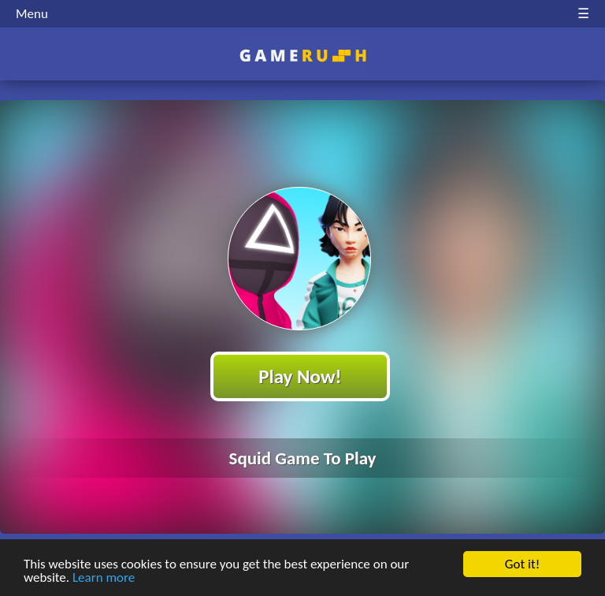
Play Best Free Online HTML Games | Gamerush (303, 55)
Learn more (103, 578)
